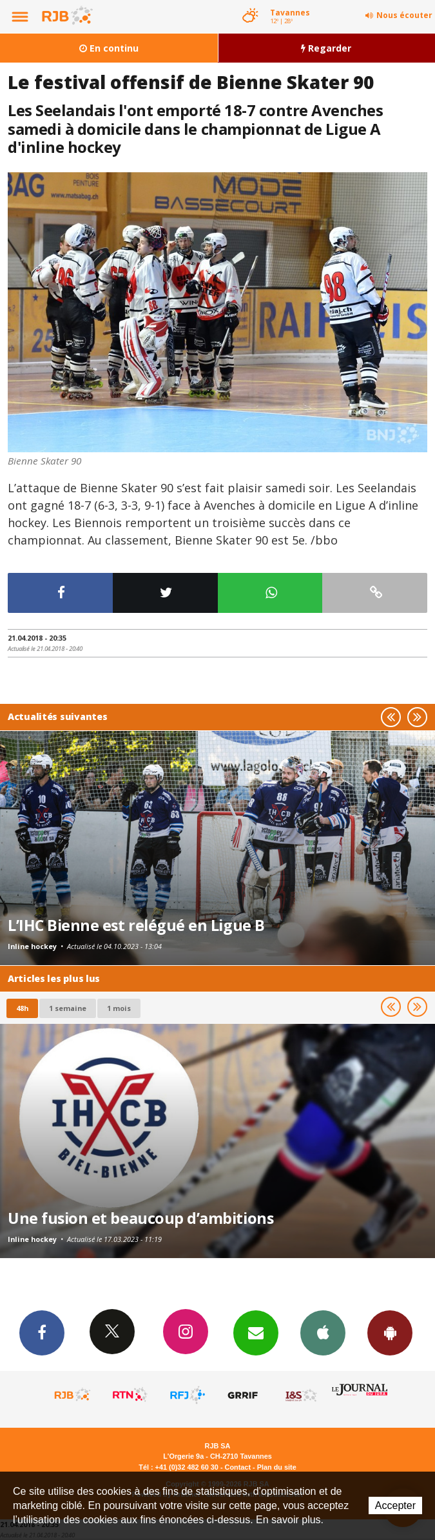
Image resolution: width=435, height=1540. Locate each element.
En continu (109, 48)
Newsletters (255, 1332)
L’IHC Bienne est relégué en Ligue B (136, 925)
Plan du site (276, 1467)
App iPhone (322, 1332)
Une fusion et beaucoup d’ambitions (140, 1218)
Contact (238, 1467)
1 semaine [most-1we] (67, 1008)
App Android (389, 1332)
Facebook (41, 1332)
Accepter (395, 1505)
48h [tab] (22, 1008)
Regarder (326, 48)
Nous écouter (404, 15)
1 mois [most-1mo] (119, 1008)
